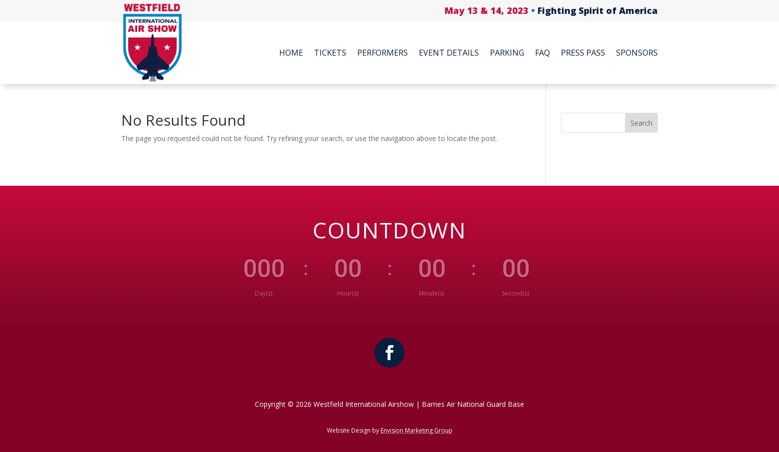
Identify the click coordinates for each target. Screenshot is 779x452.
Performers (382, 52)
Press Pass (583, 52)
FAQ (542, 52)
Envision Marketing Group (417, 430)
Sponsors (637, 52)
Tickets (330, 52)
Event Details (449, 52)
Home (291, 52)
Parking (507, 52)
